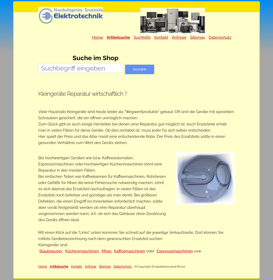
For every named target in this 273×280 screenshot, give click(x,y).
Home (97, 37)
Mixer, (107, 251)
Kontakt (161, 37)
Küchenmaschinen (82, 251)
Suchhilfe (142, 37)
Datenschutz (220, 37)
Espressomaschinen (175, 251)
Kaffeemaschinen (129, 251)
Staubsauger (50, 251)
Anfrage (179, 37)
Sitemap (197, 37)
